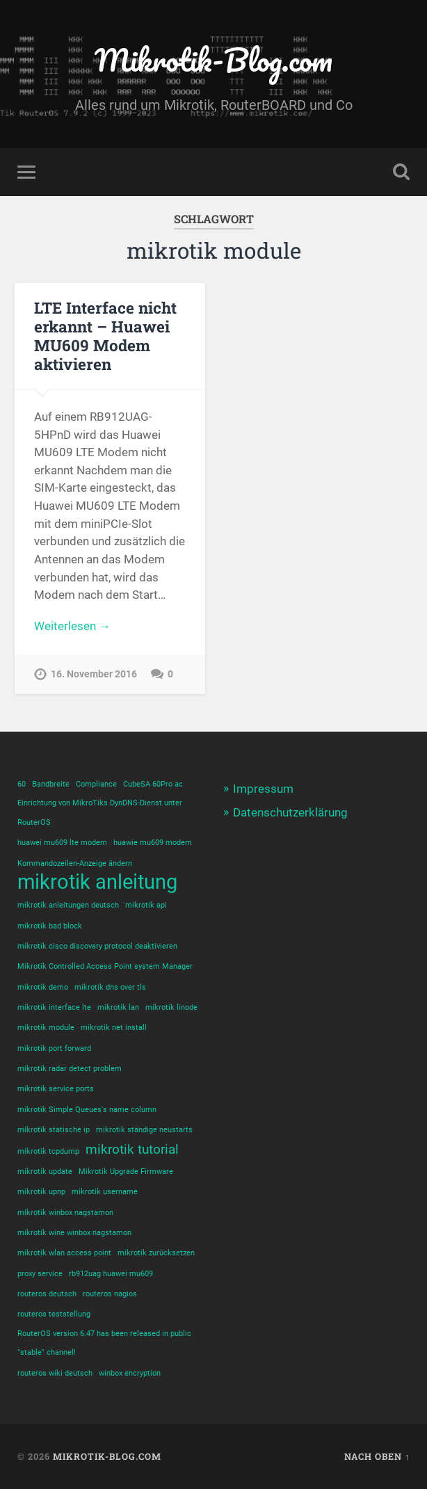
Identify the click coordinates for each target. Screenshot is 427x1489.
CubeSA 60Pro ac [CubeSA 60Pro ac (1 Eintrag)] (153, 784)
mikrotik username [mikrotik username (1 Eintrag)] (105, 1191)
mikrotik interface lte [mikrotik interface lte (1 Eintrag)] (54, 1007)
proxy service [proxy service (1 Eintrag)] (40, 1273)
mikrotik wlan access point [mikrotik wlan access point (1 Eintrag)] (64, 1252)
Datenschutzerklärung (290, 812)
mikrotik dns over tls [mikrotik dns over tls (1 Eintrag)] (110, 987)
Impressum (263, 789)
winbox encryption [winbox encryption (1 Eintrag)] (130, 1373)
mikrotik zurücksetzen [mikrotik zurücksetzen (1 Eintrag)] (156, 1252)
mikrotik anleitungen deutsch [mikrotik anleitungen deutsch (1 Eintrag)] (68, 905)
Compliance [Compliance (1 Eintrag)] (96, 784)
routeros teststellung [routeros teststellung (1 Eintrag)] (53, 1314)
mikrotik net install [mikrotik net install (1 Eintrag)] (114, 1027)
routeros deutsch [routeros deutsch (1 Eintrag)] (46, 1293)
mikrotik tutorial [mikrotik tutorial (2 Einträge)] (132, 1149)
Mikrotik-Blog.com (213, 59)
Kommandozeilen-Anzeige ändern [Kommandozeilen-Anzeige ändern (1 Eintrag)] (74, 863)
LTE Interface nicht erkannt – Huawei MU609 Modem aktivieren (105, 335)
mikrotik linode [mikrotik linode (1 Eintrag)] (171, 1007)
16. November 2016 (94, 674)
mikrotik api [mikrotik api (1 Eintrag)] (146, 905)
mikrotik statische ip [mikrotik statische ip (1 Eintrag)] (53, 1129)
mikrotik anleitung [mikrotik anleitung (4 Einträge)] (97, 882)
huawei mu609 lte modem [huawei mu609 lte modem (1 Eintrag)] (62, 842)
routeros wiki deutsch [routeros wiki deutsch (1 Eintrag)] (54, 1373)
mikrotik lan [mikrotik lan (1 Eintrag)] (118, 1007)
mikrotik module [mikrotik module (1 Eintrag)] (45, 1027)
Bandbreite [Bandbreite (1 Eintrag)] (51, 784)
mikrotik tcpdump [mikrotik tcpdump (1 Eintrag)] (48, 1151)
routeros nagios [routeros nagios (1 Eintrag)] (110, 1293)
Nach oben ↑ (377, 1456)
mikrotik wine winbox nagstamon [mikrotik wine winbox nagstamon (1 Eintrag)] (74, 1232)
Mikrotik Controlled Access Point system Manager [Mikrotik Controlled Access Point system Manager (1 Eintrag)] (105, 966)
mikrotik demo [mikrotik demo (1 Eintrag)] (42, 987)
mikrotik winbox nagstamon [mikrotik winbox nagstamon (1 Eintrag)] (65, 1212)
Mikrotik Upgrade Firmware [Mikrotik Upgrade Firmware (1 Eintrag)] (126, 1171)
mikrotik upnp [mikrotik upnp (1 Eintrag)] (41, 1191)
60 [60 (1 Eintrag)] (21, 784)
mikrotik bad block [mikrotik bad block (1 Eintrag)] (49, 926)
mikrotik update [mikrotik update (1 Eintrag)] (44, 1171)
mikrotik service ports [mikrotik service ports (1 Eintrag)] (55, 1088)
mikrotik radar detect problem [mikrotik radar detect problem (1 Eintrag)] (69, 1068)
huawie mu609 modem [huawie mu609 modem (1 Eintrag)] (152, 842)
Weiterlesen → (72, 626)
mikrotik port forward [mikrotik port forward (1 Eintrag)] (54, 1048)
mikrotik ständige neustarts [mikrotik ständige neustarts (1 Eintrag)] (144, 1129)
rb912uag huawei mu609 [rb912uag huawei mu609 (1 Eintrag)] (111, 1273)
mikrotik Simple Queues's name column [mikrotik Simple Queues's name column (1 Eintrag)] (86, 1109)
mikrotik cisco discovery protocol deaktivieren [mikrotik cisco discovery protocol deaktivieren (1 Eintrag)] (97, 946)
